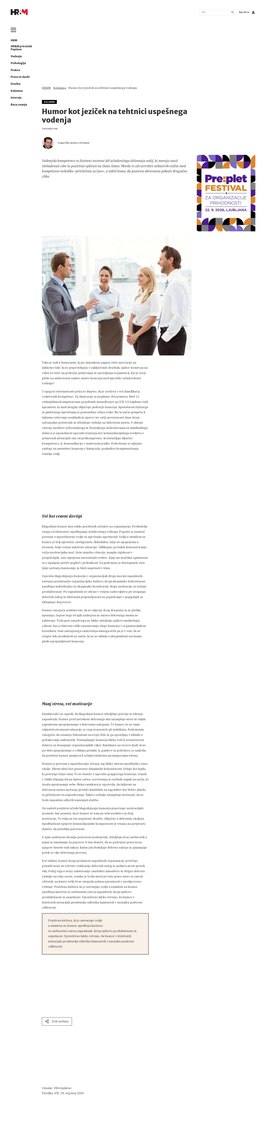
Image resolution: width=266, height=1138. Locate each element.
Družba (16, 83)
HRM (14, 40)
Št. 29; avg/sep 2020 (70, 1093)
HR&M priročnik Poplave (21, 48)
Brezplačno (64, 1088)
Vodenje (16, 56)
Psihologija (18, 63)
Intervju (16, 97)
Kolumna (17, 90)
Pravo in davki (20, 77)
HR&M (46, 88)
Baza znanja (19, 104)
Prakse (15, 70)
